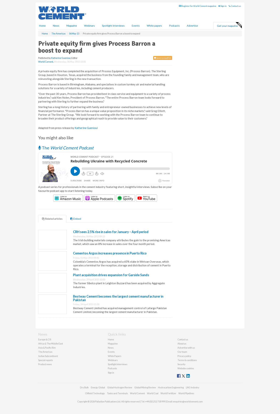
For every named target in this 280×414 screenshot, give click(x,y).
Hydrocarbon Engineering (171, 387)
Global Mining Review (145, 387)
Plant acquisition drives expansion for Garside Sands (111, 275)
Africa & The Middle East (50, 343)
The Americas (45, 351)
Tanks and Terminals (117, 393)
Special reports (45, 360)
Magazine (71, 25)
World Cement (45, 61)
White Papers (114, 356)
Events (136, 25)
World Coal (152, 393)
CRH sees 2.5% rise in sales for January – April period (111, 232)
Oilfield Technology (95, 393)
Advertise (192, 25)
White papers (154, 25)
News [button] (56, 25)
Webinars (89, 25)
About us (182, 343)
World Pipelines (186, 393)
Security (182, 364)
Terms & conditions (187, 360)
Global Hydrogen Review (119, 387)
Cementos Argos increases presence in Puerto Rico (110, 253)
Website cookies (186, 368)
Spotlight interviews (113, 25)
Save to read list (162, 58)
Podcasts (174, 25)
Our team (182, 351)
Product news (45, 364)
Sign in (222, 6)
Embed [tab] (75, 218)
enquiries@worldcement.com (188, 401)
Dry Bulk (84, 387)
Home (42, 25)
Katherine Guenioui (61, 58)
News (111, 347)
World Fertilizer (168, 393)
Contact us (235, 6)
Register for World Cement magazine (197, 6)
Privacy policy (184, 356)
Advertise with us (186, 347)
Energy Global (98, 387)
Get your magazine (229, 25)
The (66, 147)
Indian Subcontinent (48, 356)
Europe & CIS (44, 339)
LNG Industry (192, 387)
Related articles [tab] (52, 218)
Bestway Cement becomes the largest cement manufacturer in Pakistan (118, 298)
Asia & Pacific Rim (47, 347)
